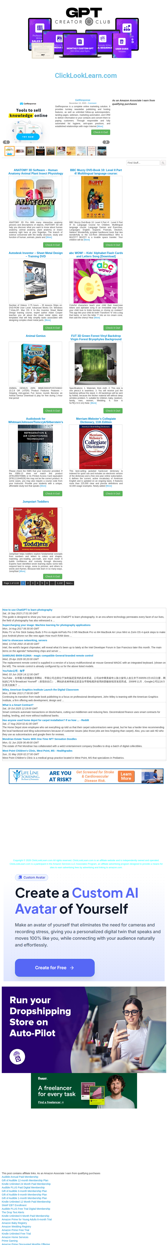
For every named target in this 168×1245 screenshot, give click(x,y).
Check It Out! (101, 132)
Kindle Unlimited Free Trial (16, 1233)
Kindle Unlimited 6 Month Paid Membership (25, 1215)
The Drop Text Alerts (13, 1212)
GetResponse (82, 100)
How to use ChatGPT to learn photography (27, 609)
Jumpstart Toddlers (36, 501)
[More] (100, 126)
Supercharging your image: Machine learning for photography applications (46, 625)
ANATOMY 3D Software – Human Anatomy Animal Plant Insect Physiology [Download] (35, 173)
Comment (92, 103)
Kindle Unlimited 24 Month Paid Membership (26, 1184)
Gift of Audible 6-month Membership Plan (24, 1194)
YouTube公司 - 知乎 (13, 670)
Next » (69, 583)
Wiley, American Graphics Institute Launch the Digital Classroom (40, 689)
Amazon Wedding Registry (16, 1226)
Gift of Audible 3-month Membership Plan (24, 1191)
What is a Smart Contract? (17, 705)
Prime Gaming (10, 1240)
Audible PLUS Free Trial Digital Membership (26, 1208)
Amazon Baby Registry (14, 1223)
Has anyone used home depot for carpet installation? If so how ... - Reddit (45, 720)
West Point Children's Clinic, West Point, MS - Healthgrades (37, 750)
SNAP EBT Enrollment (14, 1205)
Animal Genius (36, 335)
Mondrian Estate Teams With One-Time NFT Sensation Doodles (39, 739)
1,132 (60, 583)
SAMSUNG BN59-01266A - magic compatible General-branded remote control (47, 655)
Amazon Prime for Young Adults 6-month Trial (27, 1219)
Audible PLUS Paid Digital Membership (23, 1187)
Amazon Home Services (15, 1237)
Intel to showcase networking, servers (24, 640)
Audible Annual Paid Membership (20, 1176)
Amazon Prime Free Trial (15, 1230)
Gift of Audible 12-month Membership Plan (25, 1180)
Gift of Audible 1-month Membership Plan (24, 1198)
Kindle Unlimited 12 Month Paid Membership (26, 1201)
